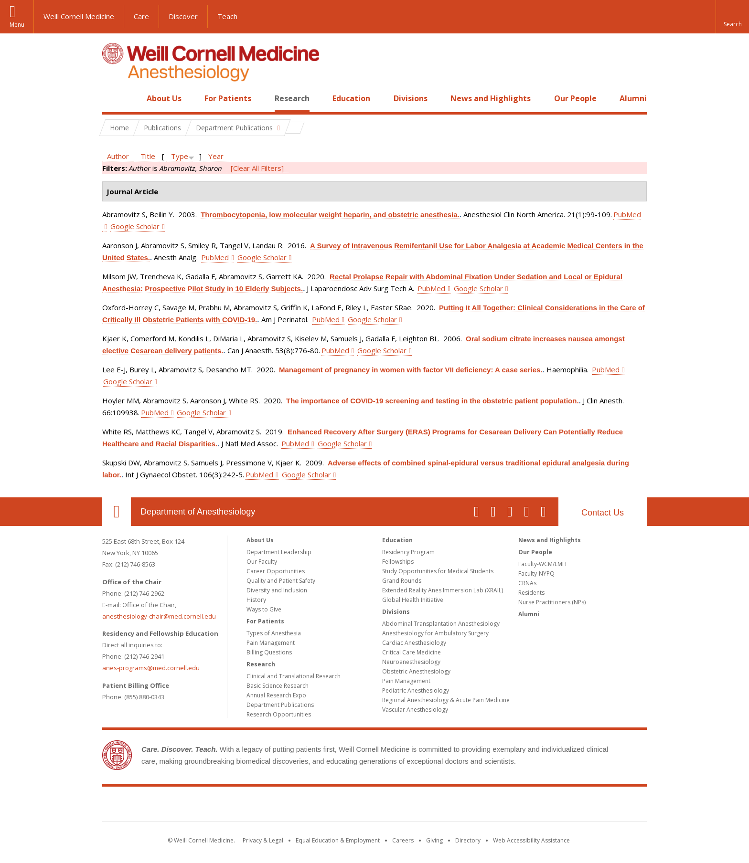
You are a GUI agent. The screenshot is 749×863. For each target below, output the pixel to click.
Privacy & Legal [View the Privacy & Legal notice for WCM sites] (263, 840)
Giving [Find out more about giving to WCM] (434, 840)
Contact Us (602, 512)
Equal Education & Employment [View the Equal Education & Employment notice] (338, 840)
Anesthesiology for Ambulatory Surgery (435, 633)
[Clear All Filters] (257, 168)
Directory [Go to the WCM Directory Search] (468, 840)
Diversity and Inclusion (276, 590)
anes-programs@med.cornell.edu (151, 667)
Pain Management (270, 643)
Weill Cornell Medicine (78, 16)
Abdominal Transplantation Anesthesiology (441, 624)
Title (147, 156)
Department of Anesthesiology (197, 511)
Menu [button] (17, 25)
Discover (183, 16)
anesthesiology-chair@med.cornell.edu (159, 616)
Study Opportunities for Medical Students (437, 571)
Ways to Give (263, 609)
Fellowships (398, 562)
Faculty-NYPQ (536, 573)
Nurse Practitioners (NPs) (552, 602)
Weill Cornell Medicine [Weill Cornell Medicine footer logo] (374, 805)
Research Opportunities (278, 714)
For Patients (227, 98)
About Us (164, 98)
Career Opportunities (275, 571)
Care (141, 16)
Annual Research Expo (276, 695)
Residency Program (408, 552)
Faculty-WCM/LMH (542, 564)
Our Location (116, 511)
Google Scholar (135, 226)
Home (112, 98)
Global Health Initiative (412, 600)
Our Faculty (261, 562)
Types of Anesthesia (273, 633)
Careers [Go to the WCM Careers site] (403, 840)
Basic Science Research (277, 686)
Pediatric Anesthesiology (415, 690)
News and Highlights (490, 98)
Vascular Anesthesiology (415, 709)
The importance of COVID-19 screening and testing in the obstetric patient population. (432, 401)
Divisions (411, 98)
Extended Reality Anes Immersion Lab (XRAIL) (442, 590)
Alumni (633, 98)
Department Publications (280, 705)
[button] (732, 16)
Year (216, 156)
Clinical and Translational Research (293, 676)
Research (292, 98)
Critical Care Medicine (411, 652)
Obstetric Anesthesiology (416, 671)
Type (179, 156)
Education (351, 98)
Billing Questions (269, 652)
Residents (531, 593)
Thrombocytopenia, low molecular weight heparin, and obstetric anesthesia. (330, 214)
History (256, 600)
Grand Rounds (401, 581)
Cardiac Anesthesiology (414, 643)
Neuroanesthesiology (411, 662)
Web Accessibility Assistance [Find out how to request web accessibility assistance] (531, 840)
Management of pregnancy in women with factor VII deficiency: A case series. (411, 370)
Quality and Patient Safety (280, 581)
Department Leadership (278, 552)
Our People (575, 98)
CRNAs (527, 583)
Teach (227, 16)
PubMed (215, 257)
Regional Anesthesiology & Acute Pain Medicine (446, 700)
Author (118, 156)
